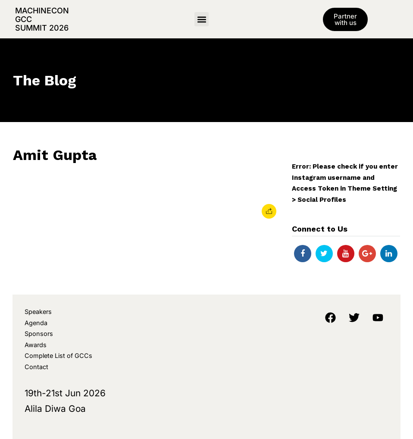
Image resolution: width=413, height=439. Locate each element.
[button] (201, 19)
